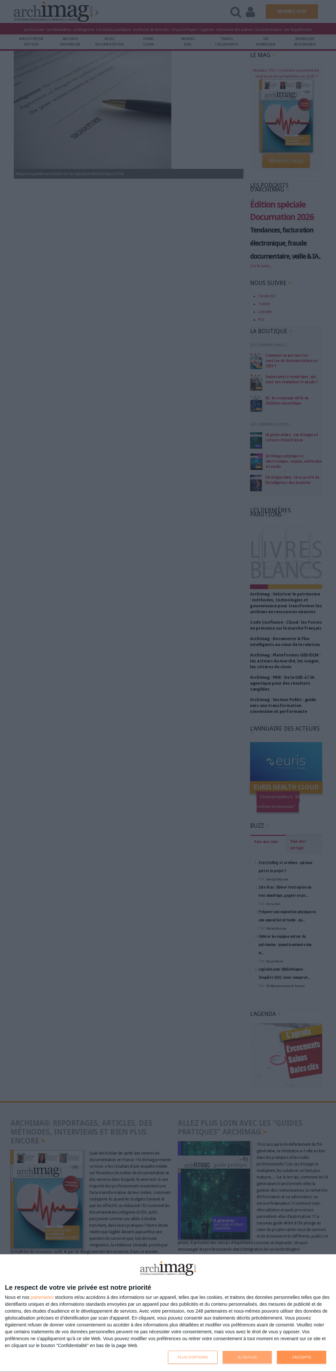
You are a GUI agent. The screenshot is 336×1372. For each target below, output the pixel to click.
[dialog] (168, 1313)
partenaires (42, 1297)
